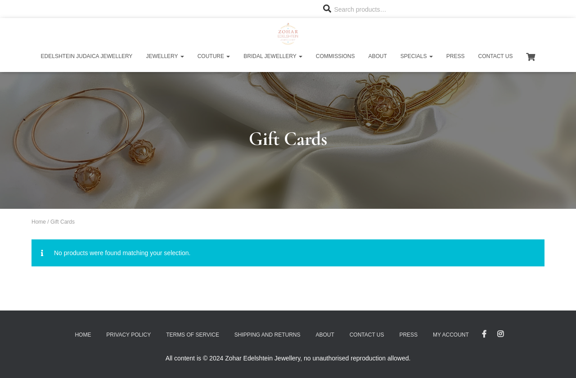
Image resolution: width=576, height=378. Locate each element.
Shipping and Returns (267, 335)
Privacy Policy (128, 335)
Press (455, 56)
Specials (416, 56)
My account (451, 335)
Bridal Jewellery (272, 56)
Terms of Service (192, 335)
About (377, 56)
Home (39, 222)
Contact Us (495, 56)
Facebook (484, 334)
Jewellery (165, 56)
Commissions (335, 56)
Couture (214, 56)
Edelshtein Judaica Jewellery (87, 56)
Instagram (500, 334)
